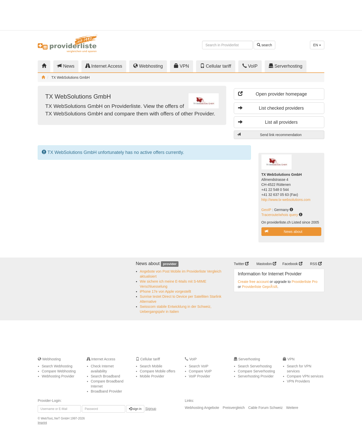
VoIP (250, 66)
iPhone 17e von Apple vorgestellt (165, 291)
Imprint (42, 422)
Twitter (241, 264)
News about (283, 231)
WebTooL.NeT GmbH (55, 418)
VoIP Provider (199, 376)
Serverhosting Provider (256, 376)
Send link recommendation (269, 135)
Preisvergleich (234, 408)
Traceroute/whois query (280, 215)
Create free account (253, 282)
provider (169, 264)
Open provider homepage (272, 94)
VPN (181, 66)
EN (317, 45)
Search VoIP (198, 366)
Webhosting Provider (58, 376)
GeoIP (266, 210)
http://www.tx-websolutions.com (285, 200)
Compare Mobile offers (157, 371)
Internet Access (103, 66)
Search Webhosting (57, 366)
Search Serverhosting (255, 366)
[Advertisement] (279, 15)
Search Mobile (151, 366)
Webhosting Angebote (202, 408)
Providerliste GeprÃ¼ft (259, 287)
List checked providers (271, 108)
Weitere (292, 408)
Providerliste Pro (305, 282)
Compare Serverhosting (256, 371)
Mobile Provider (152, 376)
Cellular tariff (215, 66)
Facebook (292, 264)
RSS (316, 264)
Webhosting (148, 66)
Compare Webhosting (59, 371)
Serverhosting (285, 66)
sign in (135, 409)
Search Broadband (105, 376)
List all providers (268, 122)
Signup (150, 409)
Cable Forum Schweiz (265, 408)
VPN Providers (298, 381)
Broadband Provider (106, 391)
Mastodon (266, 264)
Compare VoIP (200, 371)
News (65, 66)
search (264, 45)
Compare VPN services (305, 376)
